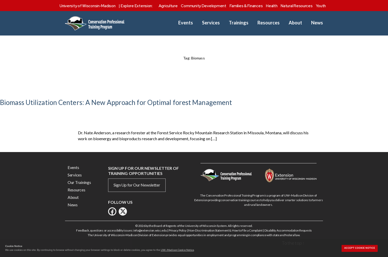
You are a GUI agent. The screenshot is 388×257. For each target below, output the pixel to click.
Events (185, 22)
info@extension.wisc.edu (150, 230)
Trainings (238, 22)
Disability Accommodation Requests (288, 230)
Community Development (203, 5)
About (295, 22)
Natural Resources (296, 5)
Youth (321, 5)
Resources (268, 22)
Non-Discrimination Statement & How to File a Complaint (225, 230)
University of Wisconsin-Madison (88, 5)
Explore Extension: (137, 5)
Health (271, 5)
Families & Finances (246, 5)
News (317, 22)
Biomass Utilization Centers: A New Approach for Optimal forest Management (116, 102)
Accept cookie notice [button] (359, 248)
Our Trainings (79, 182)
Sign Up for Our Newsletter (137, 184)
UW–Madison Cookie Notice (177, 249)
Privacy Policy (178, 230)
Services (211, 22)
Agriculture (168, 5)
